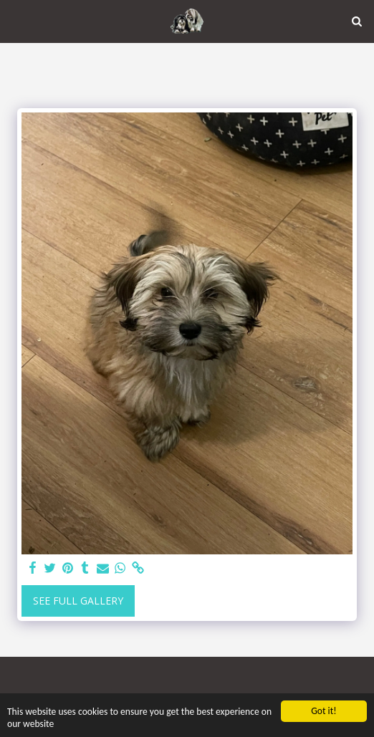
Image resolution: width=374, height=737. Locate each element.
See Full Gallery (78, 600)
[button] (16, 20)
